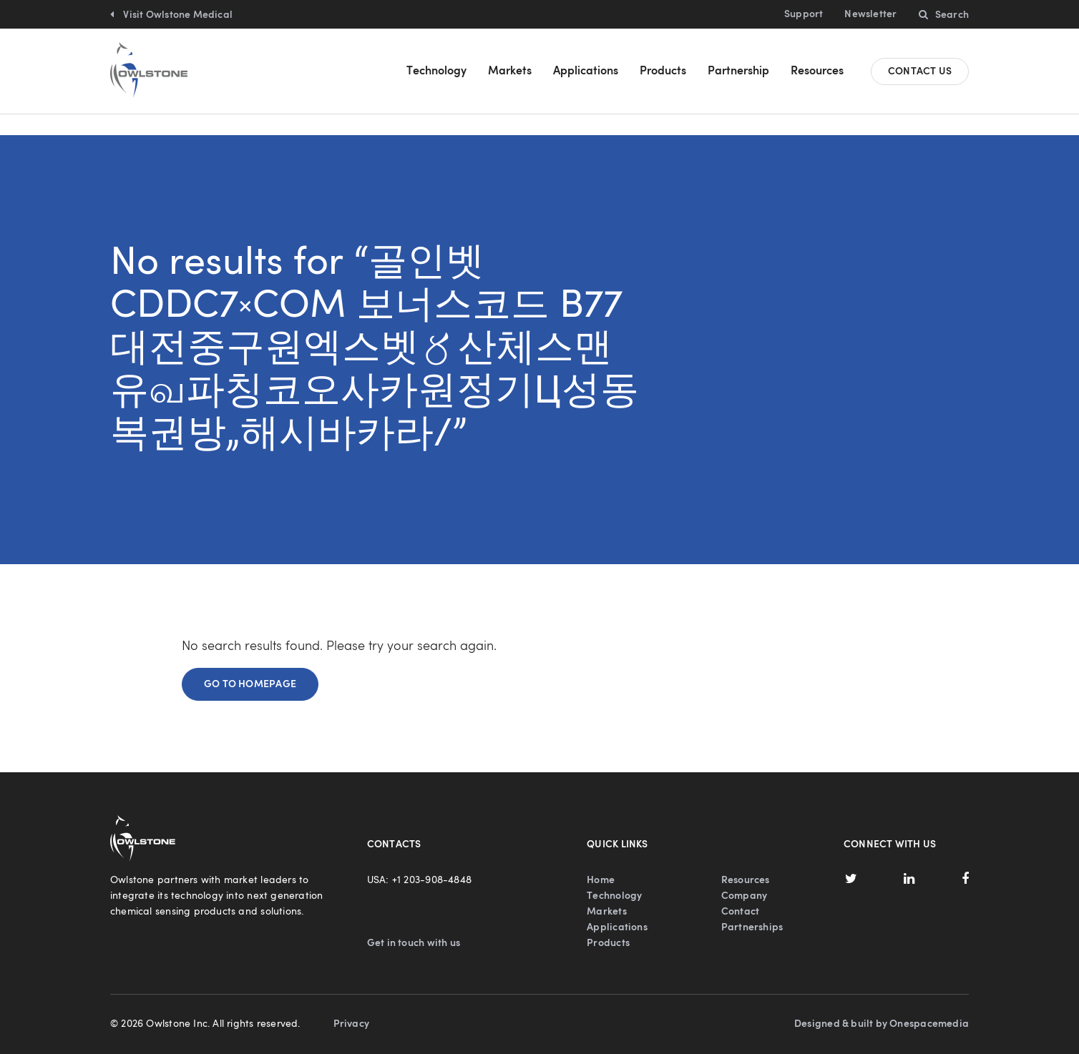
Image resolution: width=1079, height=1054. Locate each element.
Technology (436, 71)
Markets (510, 71)
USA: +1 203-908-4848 (419, 859)
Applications (585, 71)
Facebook (964, 858)
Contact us (920, 72)
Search (952, 15)
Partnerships (752, 907)
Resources (817, 71)
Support (803, 14)
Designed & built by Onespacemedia (881, 1003)
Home (601, 859)
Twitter (850, 858)
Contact (740, 891)
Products (663, 71)
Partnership (738, 71)
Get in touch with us (413, 922)
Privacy (351, 1003)
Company (744, 875)
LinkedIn (909, 858)
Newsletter (870, 14)
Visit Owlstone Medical (177, 15)
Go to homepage (250, 664)
